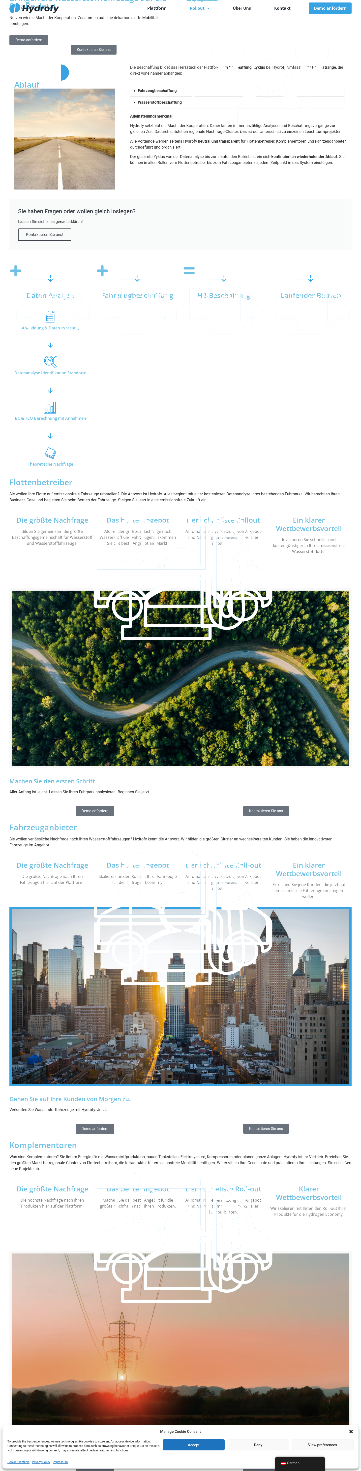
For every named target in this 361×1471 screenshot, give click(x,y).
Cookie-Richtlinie (18, 1462)
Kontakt (282, 8)
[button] (351, 1431)
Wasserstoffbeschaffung (160, 102)
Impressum (60, 1462)
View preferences (322, 1445)
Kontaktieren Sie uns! (44, 234)
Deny (258, 1445)
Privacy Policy (41, 1462)
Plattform (157, 8)
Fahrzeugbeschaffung (157, 90)
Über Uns (242, 8)
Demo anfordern (330, 8)
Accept (193, 1445)
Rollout (200, 8)
